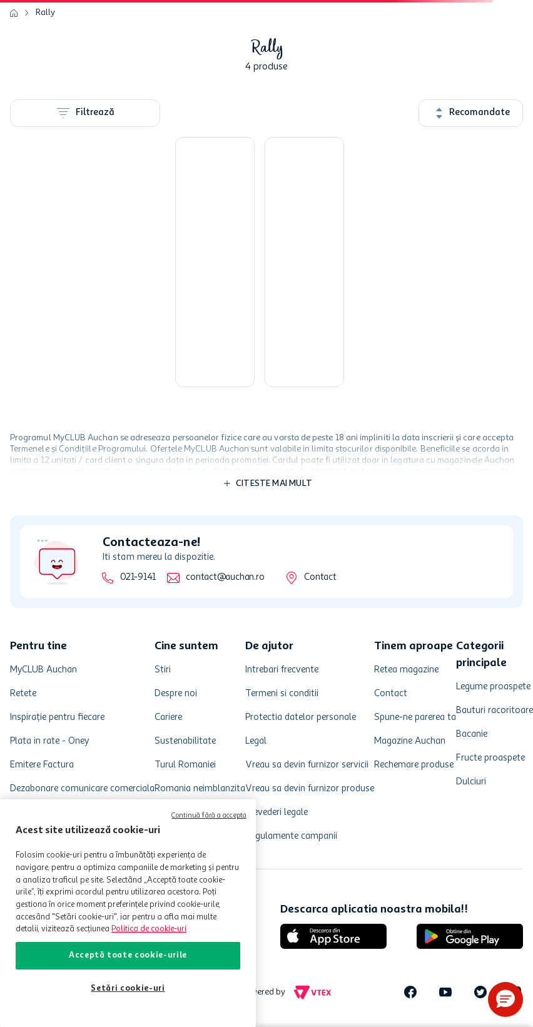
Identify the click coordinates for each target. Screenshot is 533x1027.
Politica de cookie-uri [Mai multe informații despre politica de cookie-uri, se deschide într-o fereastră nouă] (148, 929)
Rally (45, 12)
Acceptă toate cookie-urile (128, 955)
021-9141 (138, 577)
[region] (128, 913)
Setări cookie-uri (128, 988)
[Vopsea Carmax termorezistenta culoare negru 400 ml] (304, 262)
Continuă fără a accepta (208, 815)
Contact (320, 577)
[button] (505, 999)
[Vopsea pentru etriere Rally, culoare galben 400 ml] (215, 262)
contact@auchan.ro (225, 577)
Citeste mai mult (274, 483)
